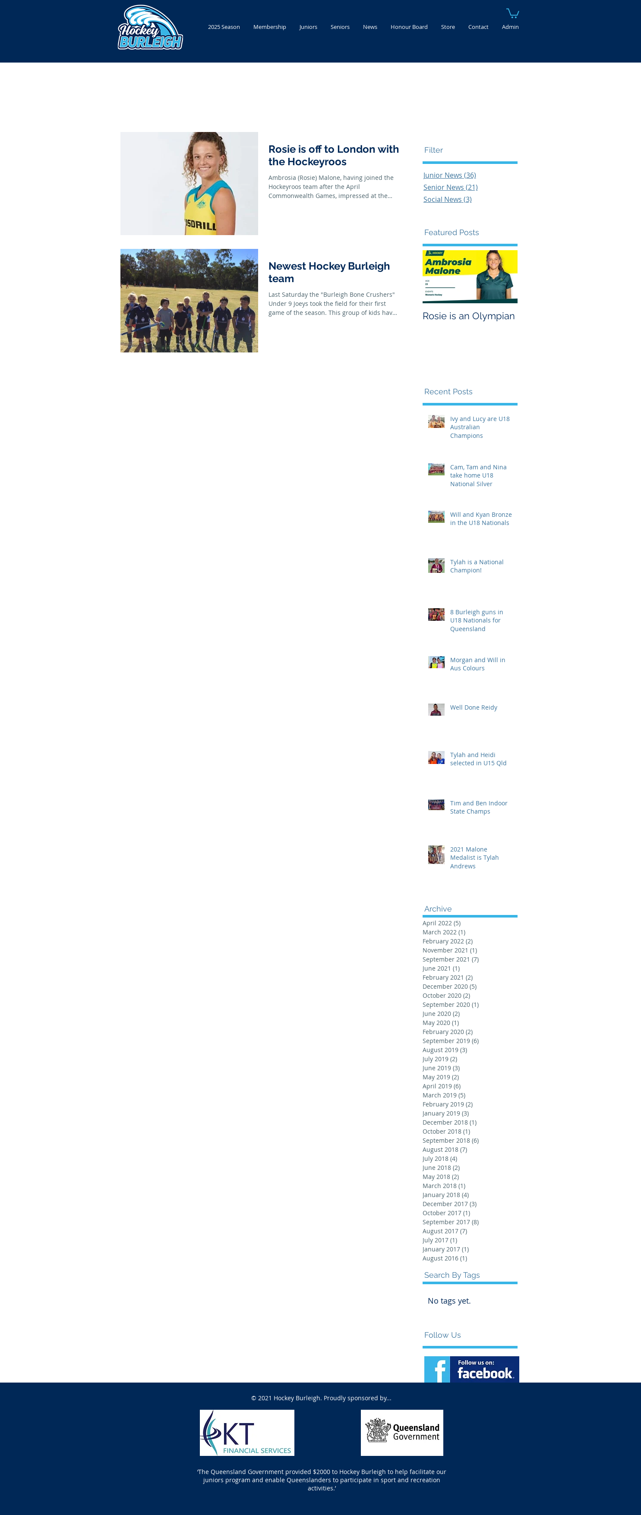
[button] (512, 12)
